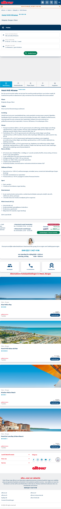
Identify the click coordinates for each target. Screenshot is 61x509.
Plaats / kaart (30, 84)
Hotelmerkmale (18, 84)
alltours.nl (33, 492)
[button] (15, 455)
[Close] (59, 6)
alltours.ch (4, 495)
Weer (42, 84)
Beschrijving (6, 84)
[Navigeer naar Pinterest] (41, 459)
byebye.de (4, 497)
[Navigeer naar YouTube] (45, 459)
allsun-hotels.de (35, 497)
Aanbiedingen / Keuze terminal (48, 232)
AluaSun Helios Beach (8, 392)
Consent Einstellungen (7, 500)
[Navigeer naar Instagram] (37, 459)
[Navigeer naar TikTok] (49, 459)
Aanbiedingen (55, 315)
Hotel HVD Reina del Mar (9, 348)
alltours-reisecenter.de (37, 495)
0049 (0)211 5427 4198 (30, 250)
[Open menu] (59, 2)
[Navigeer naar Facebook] (33, 459)
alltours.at (4, 492)
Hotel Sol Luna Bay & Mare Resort (12, 436)
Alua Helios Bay (6, 304)
